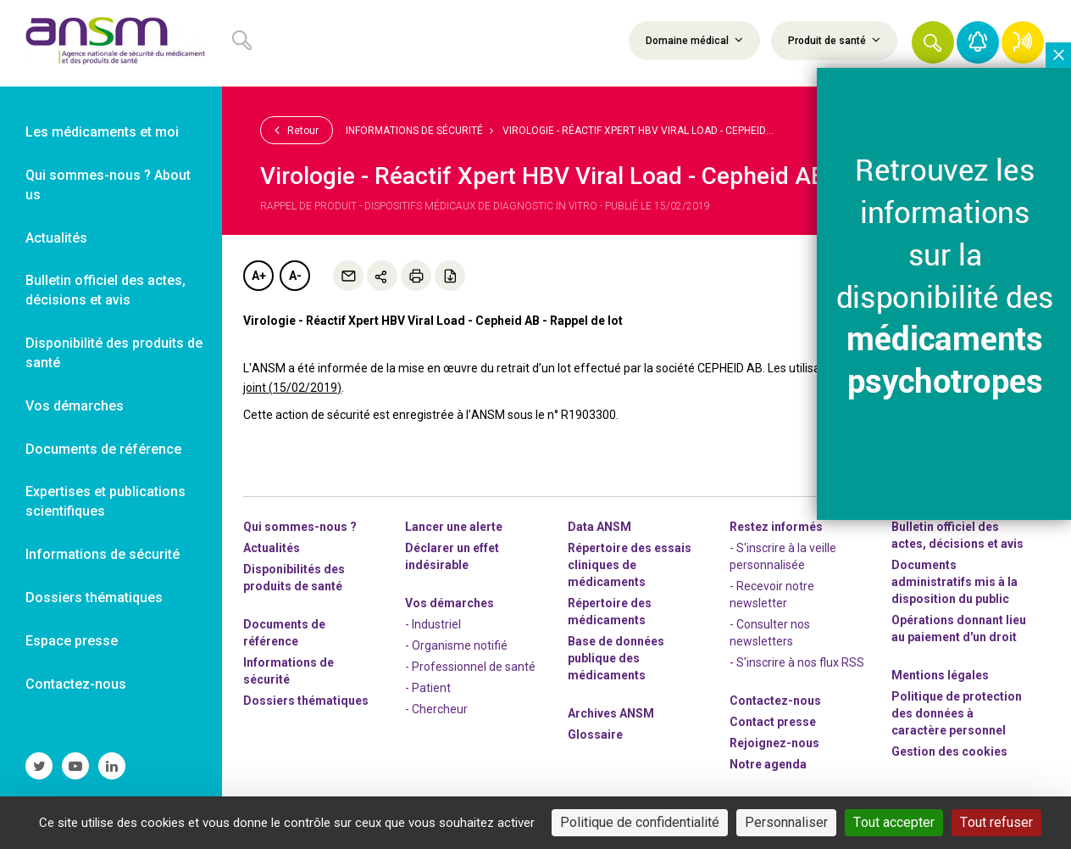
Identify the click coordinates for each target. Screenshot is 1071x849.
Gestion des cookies (949, 751)
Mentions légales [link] (940, 675)
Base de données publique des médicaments (616, 658)
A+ (259, 275)
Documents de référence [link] (103, 449)
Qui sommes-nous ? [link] (300, 526)
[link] (111, 43)
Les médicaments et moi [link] (102, 132)
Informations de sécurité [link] (102, 554)
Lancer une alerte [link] (453, 526)
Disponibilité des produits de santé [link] (114, 353)
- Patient (428, 688)
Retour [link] (297, 130)
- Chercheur (436, 709)
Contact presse (773, 722)
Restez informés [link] (776, 526)
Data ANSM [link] (599, 526)
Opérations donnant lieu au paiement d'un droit (958, 628)
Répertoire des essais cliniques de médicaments (629, 565)
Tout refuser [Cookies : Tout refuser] (996, 822)
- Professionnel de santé (470, 666)
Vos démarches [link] (74, 406)
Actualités (271, 548)
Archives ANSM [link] (611, 713)
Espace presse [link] (71, 641)
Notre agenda (768, 764)
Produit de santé (834, 40)
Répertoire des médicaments (610, 611)
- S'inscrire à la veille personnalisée (783, 556)
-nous (774, 743)
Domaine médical (694, 40)
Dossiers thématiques (306, 700)
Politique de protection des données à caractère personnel (956, 713)
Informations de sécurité (414, 131)
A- (295, 275)
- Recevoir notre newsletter (772, 594)
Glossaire (595, 734)
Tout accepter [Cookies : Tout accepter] (894, 822)
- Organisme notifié (456, 645)
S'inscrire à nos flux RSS (800, 662)
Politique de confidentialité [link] (639, 822)
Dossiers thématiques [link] (94, 597)
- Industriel (433, 624)
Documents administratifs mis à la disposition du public (954, 582)
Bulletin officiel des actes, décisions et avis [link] (105, 290)
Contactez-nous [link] (75, 684)
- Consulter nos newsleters (770, 632)
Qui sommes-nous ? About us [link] (108, 185)
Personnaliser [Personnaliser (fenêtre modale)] (786, 822)
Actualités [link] (56, 238)
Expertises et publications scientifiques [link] (105, 501)
